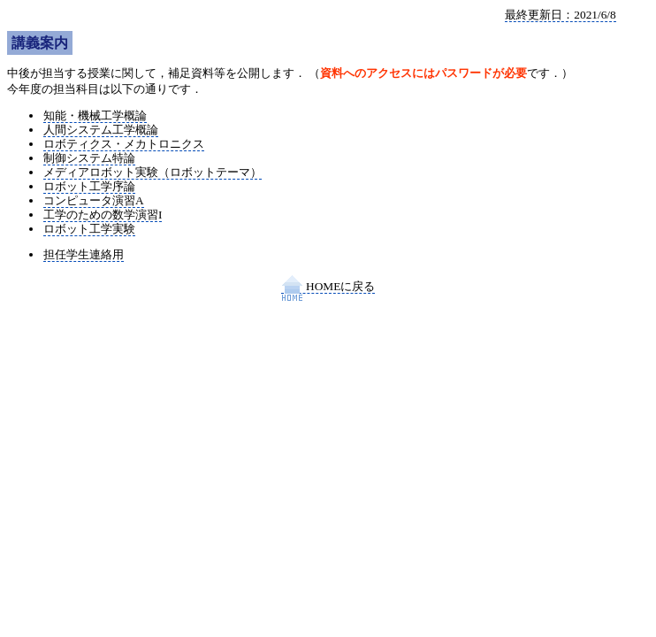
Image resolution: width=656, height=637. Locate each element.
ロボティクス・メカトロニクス (123, 143)
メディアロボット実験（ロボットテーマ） (152, 172)
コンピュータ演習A (93, 200)
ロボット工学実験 (89, 228)
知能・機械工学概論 (95, 115)
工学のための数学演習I (102, 214)
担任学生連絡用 (83, 254)
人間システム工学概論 (100, 129)
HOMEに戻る (328, 287)
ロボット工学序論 (89, 186)
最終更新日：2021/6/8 (560, 14)
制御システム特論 (89, 158)
